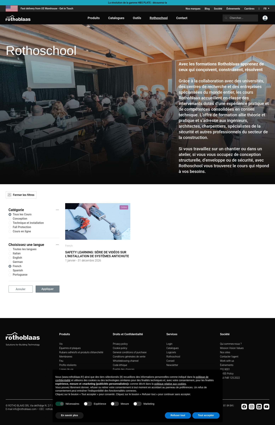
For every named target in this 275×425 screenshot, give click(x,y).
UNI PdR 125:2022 (230, 377)
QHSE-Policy (226, 373)
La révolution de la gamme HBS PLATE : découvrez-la (137, 2)
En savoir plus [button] (69, 415)
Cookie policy (120, 348)
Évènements (233, 8)
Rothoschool (173, 356)
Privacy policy (120, 343)
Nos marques (193, 8)
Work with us (227, 360)
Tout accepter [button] (206, 415)
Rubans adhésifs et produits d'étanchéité (81, 352)
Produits (94, 18)
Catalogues (172, 348)
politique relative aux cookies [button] (170, 383)
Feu (61, 360)
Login (169, 343)
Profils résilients (67, 365)
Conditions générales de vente (129, 356)
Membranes (65, 356)
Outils (137, 18)
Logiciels (171, 352)
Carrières (249, 8)
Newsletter (172, 365)
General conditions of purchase (129, 352)
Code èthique (120, 365)
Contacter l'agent (229, 356)
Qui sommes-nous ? (231, 343)
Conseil (170, 360)
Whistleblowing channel (125, 360)
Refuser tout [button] (178, 415)
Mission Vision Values (232, 348)
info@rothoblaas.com (24, 409)
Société (218, 8)
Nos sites (225, 352)
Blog (207, 8)
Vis (61, 343)
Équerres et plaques (70, 348)
